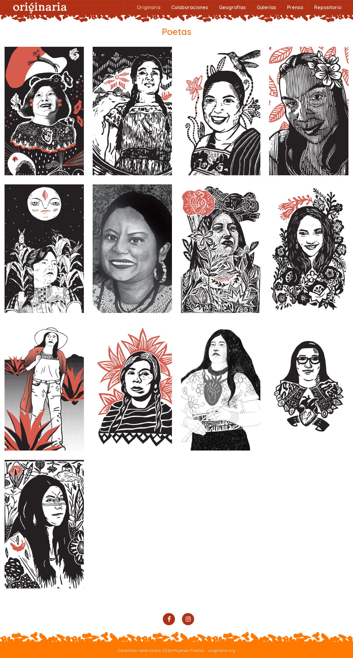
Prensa (295, 7)
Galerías (266, 7)
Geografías (232, 7)
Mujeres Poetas (188, 650)
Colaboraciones (189, 7)
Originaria (148, 7)
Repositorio (327, 7)
